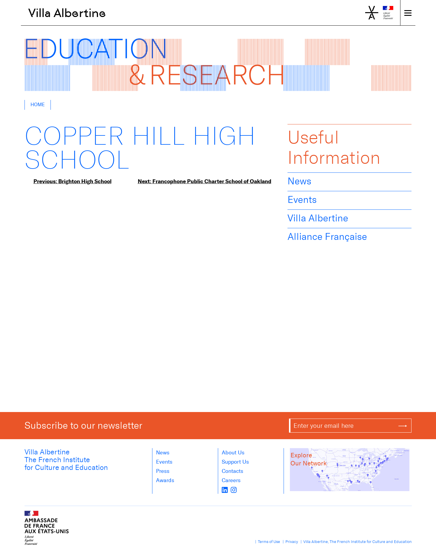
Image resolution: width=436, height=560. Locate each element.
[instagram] (234, 489)
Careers (231, 480)
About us (233, 452)
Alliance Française (327, 236)
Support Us (235, 462)
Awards (165, 480)
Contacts (232, 471)
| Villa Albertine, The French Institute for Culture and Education (355, 541)
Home (37, 104)
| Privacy (289, 541)
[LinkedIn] (225, 489)
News (299, 181)
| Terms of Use (266, 541)
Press (162, 471)
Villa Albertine (67, 13)
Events (302, 199)
